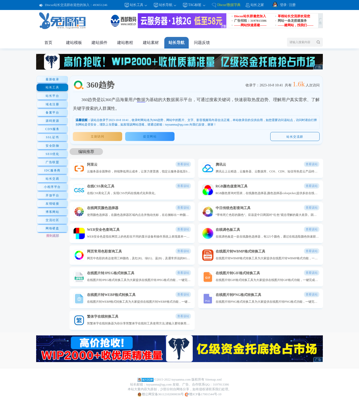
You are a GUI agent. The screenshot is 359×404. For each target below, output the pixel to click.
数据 (141, 99)
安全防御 (52, 145)
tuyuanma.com (181, 379)
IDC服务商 (52, 170)
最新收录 (52, 79)
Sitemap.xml (213, 379)
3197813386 (221, 384)
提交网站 (150, 136)
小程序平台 (52, 187)
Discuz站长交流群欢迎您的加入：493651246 (76, 5)
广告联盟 (52, 162)
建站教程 (125, 42)
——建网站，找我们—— (295, 25)
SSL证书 (52, 137)
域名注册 (52, 104)
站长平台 (52, 96)
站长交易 (52, 178)
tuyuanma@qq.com (159, 384)
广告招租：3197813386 (250, 20)
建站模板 (74, 42)
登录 (283, 5)
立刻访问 (97, 136)
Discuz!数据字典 (228, 5)
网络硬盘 (52, 228)
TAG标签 (197, 5)
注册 (292, 5)
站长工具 (139, 5)
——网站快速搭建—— (250, 25)
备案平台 (52, 112)
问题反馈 (202, 42)
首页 (48, 42)
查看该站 (183, 164)
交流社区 (52, 220)
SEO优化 (52, 154)
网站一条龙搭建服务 (292, 20)
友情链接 (52, 203)
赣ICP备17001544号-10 (203, 394)
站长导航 (168, 5)
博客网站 (52, 212)
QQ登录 (275, 4)
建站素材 (151, 42)
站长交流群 (294, 136)
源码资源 (52, 121)
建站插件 (99, 42)
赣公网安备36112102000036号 (161, 394)
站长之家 (257, 5)
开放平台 (52, 195)
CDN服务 (52, 129)
